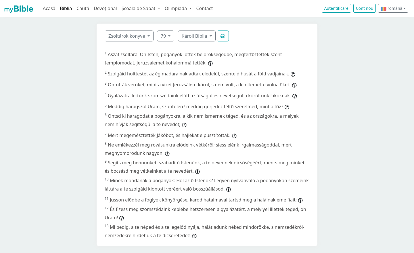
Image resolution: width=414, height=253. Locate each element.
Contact (204, 8)
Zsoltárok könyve (127, 36)
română (391, 8)
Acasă (49, 8)
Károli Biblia (195, 36)
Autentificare (336, 8)
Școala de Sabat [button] (139, 8)
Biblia (66, 8)
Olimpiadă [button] (176, 8)
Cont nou (364, 8)
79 (164, 36)
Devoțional (105, 8)
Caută (82, 8)
